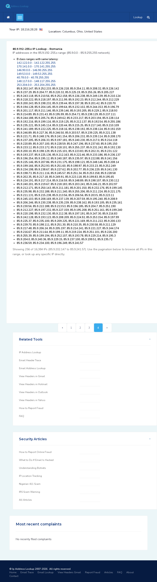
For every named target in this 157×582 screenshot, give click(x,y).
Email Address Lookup (32, 368)
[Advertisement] (85, 287)
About (130, 572)
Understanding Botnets (32, 468)
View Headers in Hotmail (33, 384)
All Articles (25, 500)
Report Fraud (92, 572)
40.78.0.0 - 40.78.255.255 (33, 77)
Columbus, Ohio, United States (82, 32)
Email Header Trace (30, 360)
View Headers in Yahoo (32, 400)
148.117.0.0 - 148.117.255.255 (36, 81)
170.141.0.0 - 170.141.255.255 (36, 66)
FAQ (21, 416)
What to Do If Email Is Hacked (36, 460)
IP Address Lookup (30, 352)
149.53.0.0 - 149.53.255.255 (34, 74)
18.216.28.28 (29, 29)
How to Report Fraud (31, 408)
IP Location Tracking (30, 476)
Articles (108, 572)
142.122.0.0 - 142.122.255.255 (36, 63)
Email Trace (27, 572)
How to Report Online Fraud (35, 452)
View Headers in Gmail (32, 376)
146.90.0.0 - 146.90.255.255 (34, 70)
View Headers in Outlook (33, 392)
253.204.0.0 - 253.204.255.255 (36, 85)
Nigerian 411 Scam (29, 484)
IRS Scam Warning (29, 492)
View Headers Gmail (69, 572)
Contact (13, 576)
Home (12, 572)
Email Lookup (46, 572)
